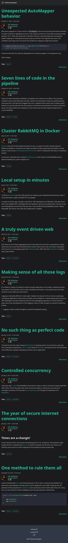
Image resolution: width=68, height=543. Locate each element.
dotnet (8, 64)
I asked (14, 386)
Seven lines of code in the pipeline (28, 80)
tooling (15, 117)
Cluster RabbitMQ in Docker (30, 131)
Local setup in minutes (25, 180)
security (8, 454)
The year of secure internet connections (30, 415)
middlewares (25, 488)
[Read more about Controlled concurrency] (63, 402)
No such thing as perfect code (32, 330)
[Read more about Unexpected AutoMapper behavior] (63, 67)
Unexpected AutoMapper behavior (27, 13)
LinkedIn (34, 532)
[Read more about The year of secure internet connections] (63, 457)
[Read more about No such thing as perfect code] (63, 360)
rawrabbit (15, 258)
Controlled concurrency (26, 370)
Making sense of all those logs (33, 272)
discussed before (31, 390)
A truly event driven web (27, 229)
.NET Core (25, 347)
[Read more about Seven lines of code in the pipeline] (63, 120)
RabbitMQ (32, 249)
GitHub (34, 529)
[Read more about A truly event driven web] (63, 261)
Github (25, 445)
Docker (3, 146)
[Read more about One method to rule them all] (63, 514)
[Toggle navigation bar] (2, 2)
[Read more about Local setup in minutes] (63, 218)
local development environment (26, 151)
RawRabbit (53, 249)
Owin (17, 483)
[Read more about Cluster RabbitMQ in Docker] (63, 169)
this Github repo (31, 157)
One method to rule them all (31, 468)
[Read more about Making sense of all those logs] (63, 319)
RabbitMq (41, 347)
